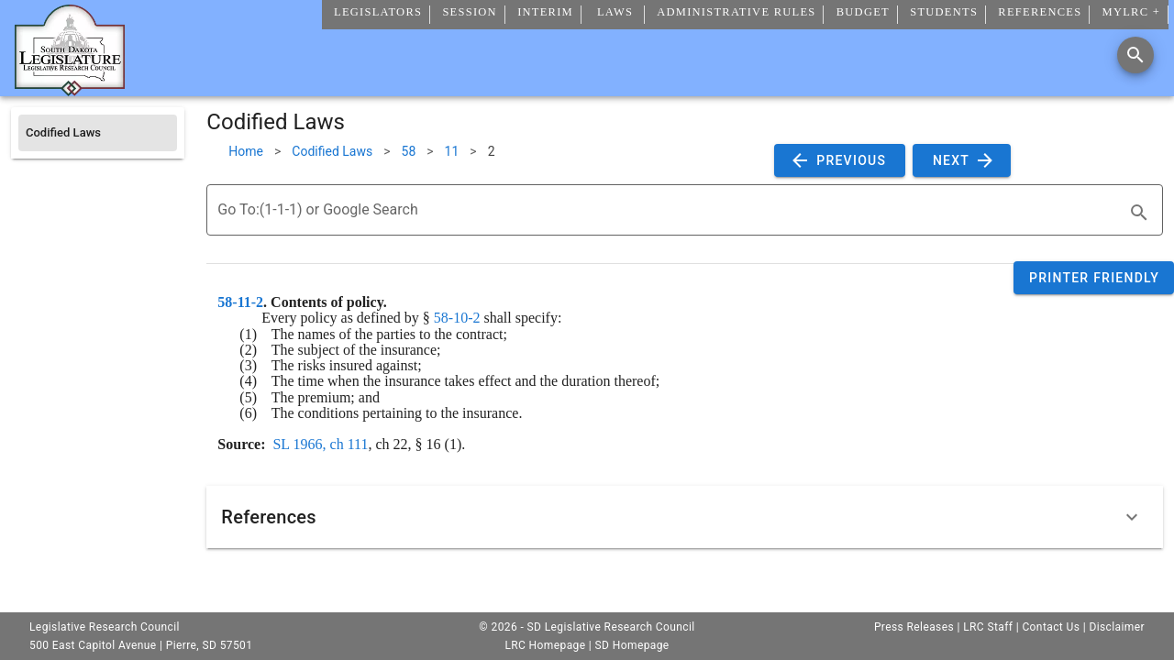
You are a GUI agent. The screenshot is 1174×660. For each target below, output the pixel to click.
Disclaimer (1117, 627)
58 (409, 151)
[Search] (1135, 55)
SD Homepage (632, 645)
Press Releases (914, 627)
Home (245, 151)
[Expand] (1131, 517)
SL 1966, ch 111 (320, 444)
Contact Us (1051, 627)
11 (452, 151)
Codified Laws (332, 151)
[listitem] (97, 133)
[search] (1139, 213)
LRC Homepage (544, 645)
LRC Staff (988, 627)
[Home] (70, 89)
